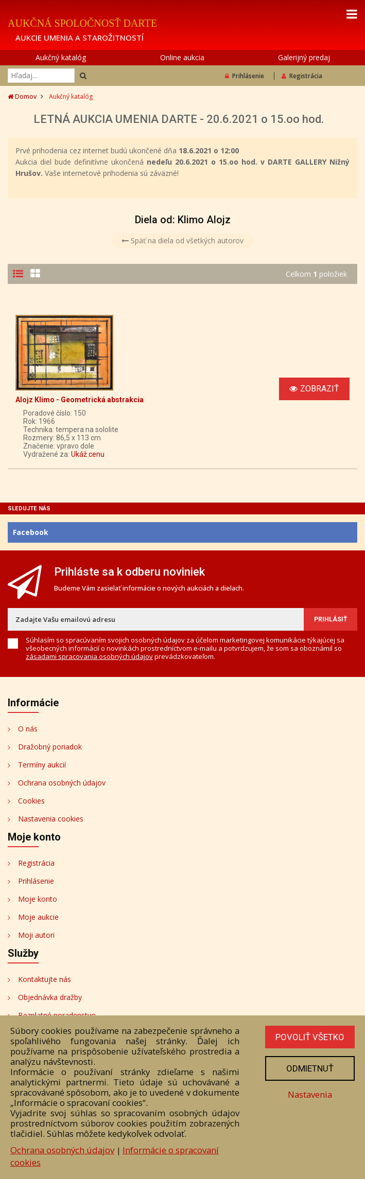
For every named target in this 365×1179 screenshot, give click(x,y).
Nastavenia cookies (50, 819)
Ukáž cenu (88, 454)
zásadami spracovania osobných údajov (89, 656)
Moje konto (37, 899)
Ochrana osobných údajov (62, 783)
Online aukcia (182, 57)
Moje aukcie (38, 917)
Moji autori (36, 935)
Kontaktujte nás (44, 979)
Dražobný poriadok (50, 747)
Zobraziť (314, 389)
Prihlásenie (244, 76)
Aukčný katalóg (61, 57)
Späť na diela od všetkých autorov (182, 240)
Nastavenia (310, 1094)
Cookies (31, 801)
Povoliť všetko (309, 1037)
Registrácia (302, 76)
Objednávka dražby (50, 997)
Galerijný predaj (304, 57)
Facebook (30, 532)
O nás (28, 729)
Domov (22, 96)
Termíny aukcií (42, 765)
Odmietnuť (310, 1068)
